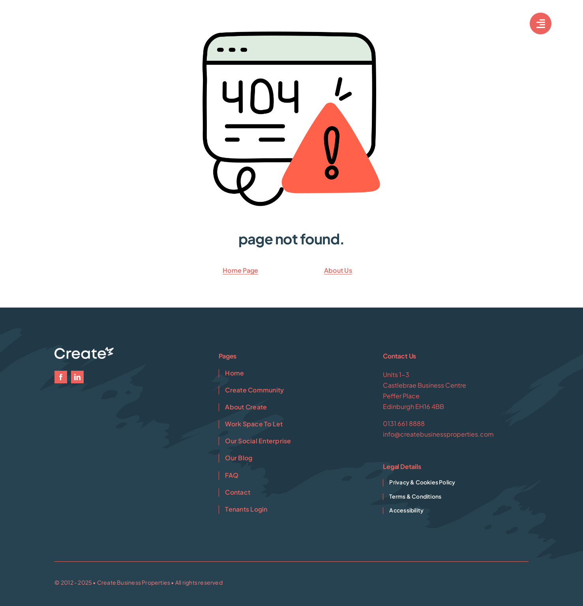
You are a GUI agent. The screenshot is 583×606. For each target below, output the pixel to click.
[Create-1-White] (67, 19)
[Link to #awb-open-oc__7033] (540, 23)
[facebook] (60, 377)
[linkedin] (77, 377)
